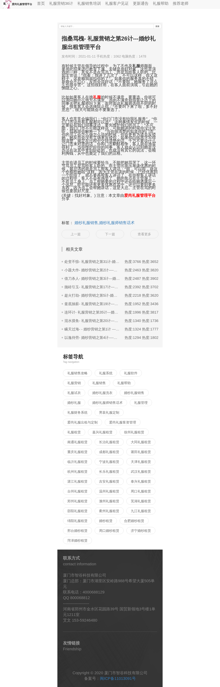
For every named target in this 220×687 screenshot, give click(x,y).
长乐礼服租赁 (109, 471)
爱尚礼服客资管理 (122, 422)
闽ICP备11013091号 (118, 678)
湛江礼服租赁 (77, 481)
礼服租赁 (74, 432)
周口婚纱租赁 (109, 531)
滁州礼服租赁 (109, 501)
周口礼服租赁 (141, 491)
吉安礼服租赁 (109, 481)
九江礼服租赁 (141, 511)
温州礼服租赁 (109, 491)
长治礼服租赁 (109, 442)
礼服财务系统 (77, 412)
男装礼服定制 (109, 412)
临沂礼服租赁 (77, 462)
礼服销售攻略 (77, 373)
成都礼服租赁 (109, 452)
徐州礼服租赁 (134, 432)
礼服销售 (99, 383)
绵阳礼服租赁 (77, 521)
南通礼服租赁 (77, 442)
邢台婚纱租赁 (77, 531)
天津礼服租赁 (141, 462)
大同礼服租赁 (141, 442)
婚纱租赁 (106, 521)
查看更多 (144, 234)
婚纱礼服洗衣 (102, 393)
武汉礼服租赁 (141, 471)
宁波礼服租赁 (109, 462)
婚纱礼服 (74, 403)
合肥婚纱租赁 (134, 521)
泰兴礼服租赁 (141, 481)
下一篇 (110, 234)
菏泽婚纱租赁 (77, 540)
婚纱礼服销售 (134, 393)
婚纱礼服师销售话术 (107, 403)
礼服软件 (131, 373)
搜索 (157, 26)
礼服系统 (106, 373)
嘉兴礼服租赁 (102, 432)
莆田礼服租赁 (141, 452)
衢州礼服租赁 (109, 511)
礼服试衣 (74, 393)
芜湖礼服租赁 (141, 501)
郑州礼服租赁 (77, 501)
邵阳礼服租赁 (77, 511)
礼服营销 (74, 383)
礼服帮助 (124, 383)
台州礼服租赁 (77, 491)
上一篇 (76, 234)
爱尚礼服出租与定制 (82, 422)
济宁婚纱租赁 (141, 531)
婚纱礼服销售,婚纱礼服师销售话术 (105, 223)
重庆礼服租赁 (77, 452)
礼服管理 (141, 403)
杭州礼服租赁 (77, 471)
